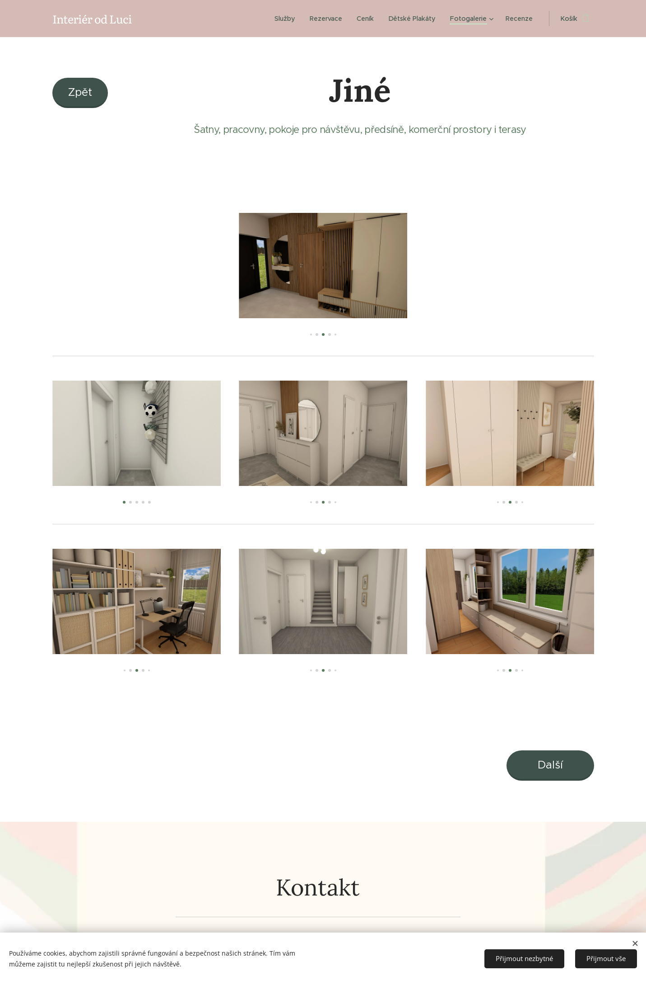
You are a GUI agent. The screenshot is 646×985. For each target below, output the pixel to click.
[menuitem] (287, 18)
